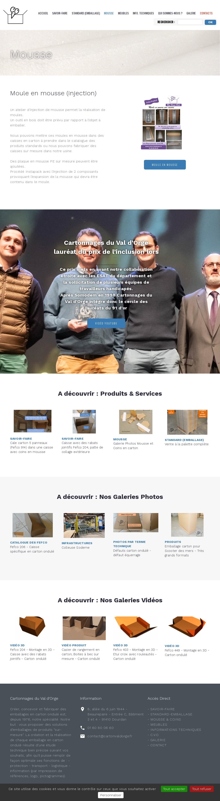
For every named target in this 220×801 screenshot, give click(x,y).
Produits (173, 523)
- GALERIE (156, 740)
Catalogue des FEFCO (28, 526)
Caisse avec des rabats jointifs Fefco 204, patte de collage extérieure (82, 429)
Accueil (43, 13)
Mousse (109, 13)
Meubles (123, 13)
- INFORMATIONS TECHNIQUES (174, 730)
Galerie (191, 13)
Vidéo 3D (17, 627)
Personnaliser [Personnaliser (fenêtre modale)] (110, 795)
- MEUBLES (157, 724)
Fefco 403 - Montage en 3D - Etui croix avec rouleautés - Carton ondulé (135, 636)
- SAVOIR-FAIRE (161, 709)
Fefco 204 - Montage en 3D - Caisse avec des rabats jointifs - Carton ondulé (32, 636)
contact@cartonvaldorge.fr (109, 736)
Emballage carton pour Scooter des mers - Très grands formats (184, 532)
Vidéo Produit (74, 627)
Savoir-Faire (59, 13)
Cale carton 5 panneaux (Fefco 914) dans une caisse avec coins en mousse (31, 429)
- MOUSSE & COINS (164, 719)
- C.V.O (153, 735)
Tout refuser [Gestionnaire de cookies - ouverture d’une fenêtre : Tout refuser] (201, 789)
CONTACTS (206, 13)
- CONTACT (157, 745)
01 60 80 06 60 (100, 728)
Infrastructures (77, 528)
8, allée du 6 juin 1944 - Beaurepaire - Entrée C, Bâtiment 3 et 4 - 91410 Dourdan (115, 714)
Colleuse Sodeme (76, 532)
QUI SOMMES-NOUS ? (170, 13)
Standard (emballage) (86, 13)
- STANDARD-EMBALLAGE (170, 714)
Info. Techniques (143, 13)
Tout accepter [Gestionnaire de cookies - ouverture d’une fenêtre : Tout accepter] (174, 789)
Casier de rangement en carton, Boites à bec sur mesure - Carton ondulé (81, 636)
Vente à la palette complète (187, 429)
